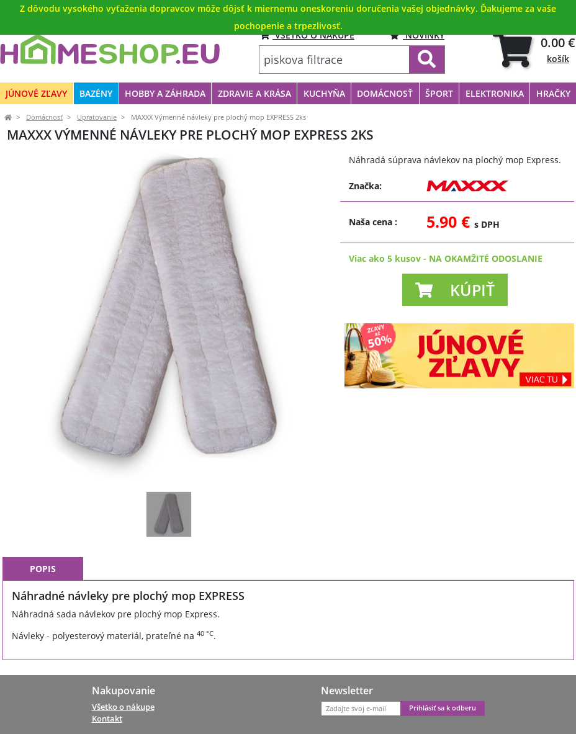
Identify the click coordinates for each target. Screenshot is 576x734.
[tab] (534, 49)
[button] (455, 290)
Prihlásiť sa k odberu (442, 708)
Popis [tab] (43, 569)
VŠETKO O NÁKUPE (306, 35)
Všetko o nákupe (123, 706)
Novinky (417, 35)
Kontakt (107, 718)
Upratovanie (97, 117)
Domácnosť (44, 117)
